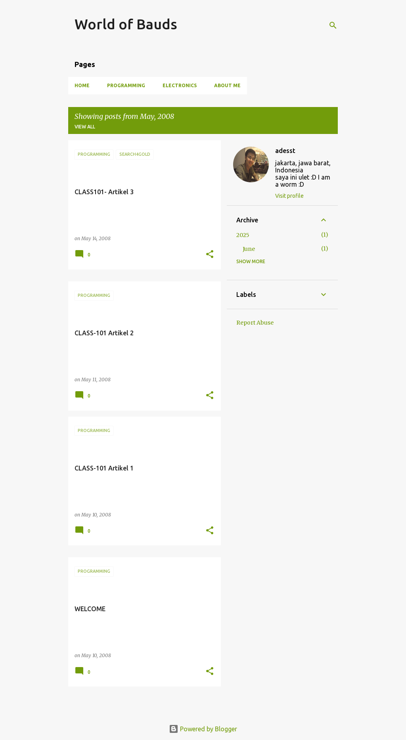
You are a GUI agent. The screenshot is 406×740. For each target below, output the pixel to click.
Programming (126, 85)
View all (85, 126)
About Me (227, 85)
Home (82, 85)
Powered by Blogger (203, 728)
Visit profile (289, 196)
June (249, 248)
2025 (242, 235)
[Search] (333, 25)
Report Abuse (255, 322)
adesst (285, 150)
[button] (209, 254)
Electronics (180, 85)
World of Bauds (126, 24)
